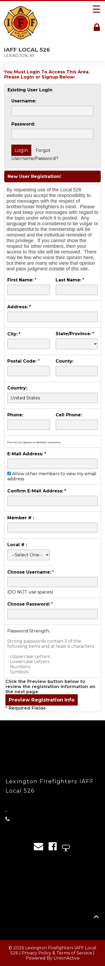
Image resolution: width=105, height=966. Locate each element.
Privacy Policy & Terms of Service (57, 953)
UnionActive (66, 958)
